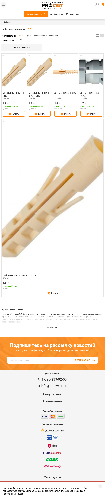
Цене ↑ (21, 35)
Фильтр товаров (22, 47)
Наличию (53, 35)
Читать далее (52, 327)
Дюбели (7, 22)
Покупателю (52, 394)
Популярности (40, 35)
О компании (52, 401)
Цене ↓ (29, 35)
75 (25, 39)
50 (21, 39)
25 (17, 39)
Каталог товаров (35, 14)
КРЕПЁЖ (6, 98)
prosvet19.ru (10, 314)
